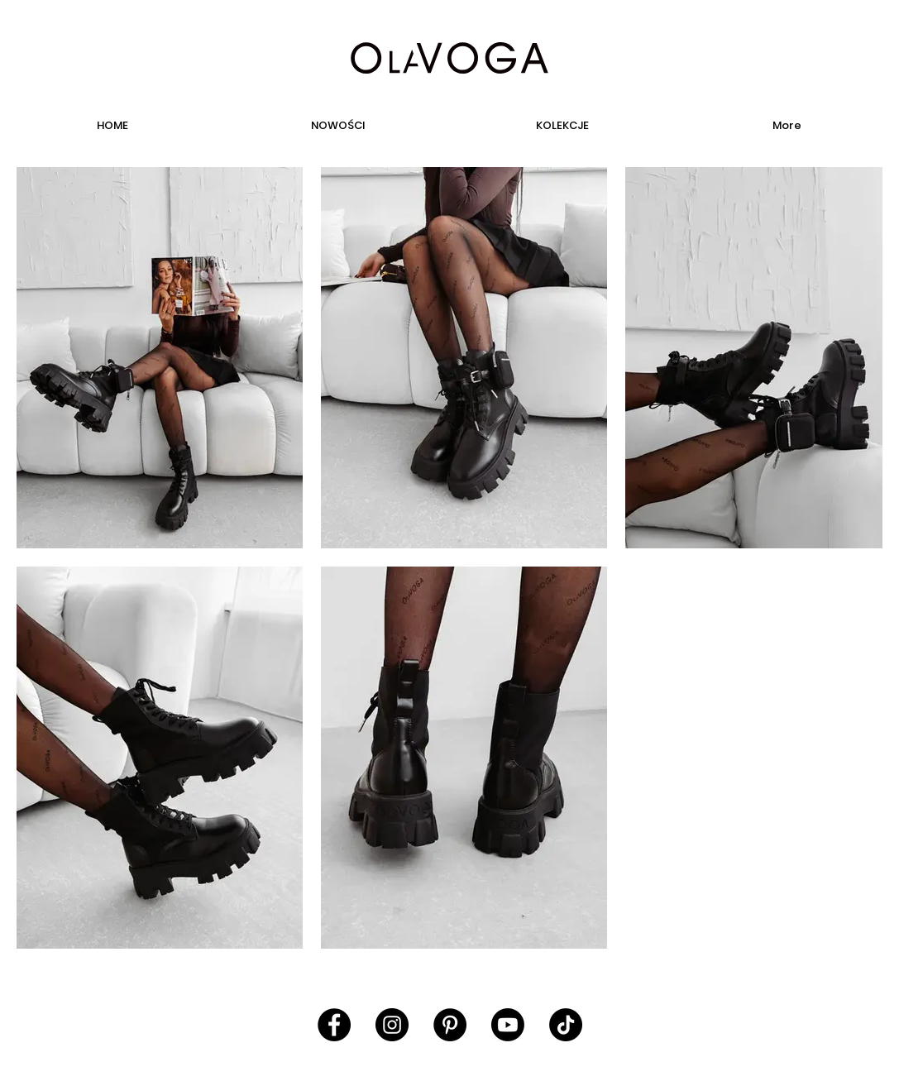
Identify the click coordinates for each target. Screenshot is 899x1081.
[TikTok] (565, 1024)
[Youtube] (507, 1024)
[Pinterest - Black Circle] (449, 1024)
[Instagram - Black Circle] (392, 1024)
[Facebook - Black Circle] (334, 1024)
